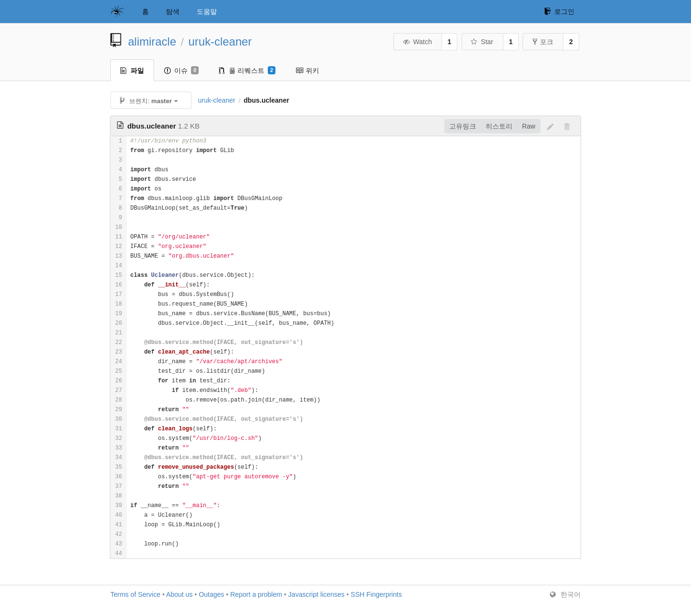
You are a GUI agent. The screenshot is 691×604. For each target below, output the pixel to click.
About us (179, 594)
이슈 (181, 70)
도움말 (207, 11)
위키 (307, 70)
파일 (132, 70)
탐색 (172, 11)
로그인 (559, 11)
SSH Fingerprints (376, 594)
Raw (529, 126)
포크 (543, 42)
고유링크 (462, 126)
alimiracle (152, 41)
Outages (211, 594)
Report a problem (256, 594)
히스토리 (499, 126)
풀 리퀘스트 (247, 70)
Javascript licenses (316, 594)
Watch (417, 42)
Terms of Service (135, 594)
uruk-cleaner (220, 41)
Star (481, 42)
